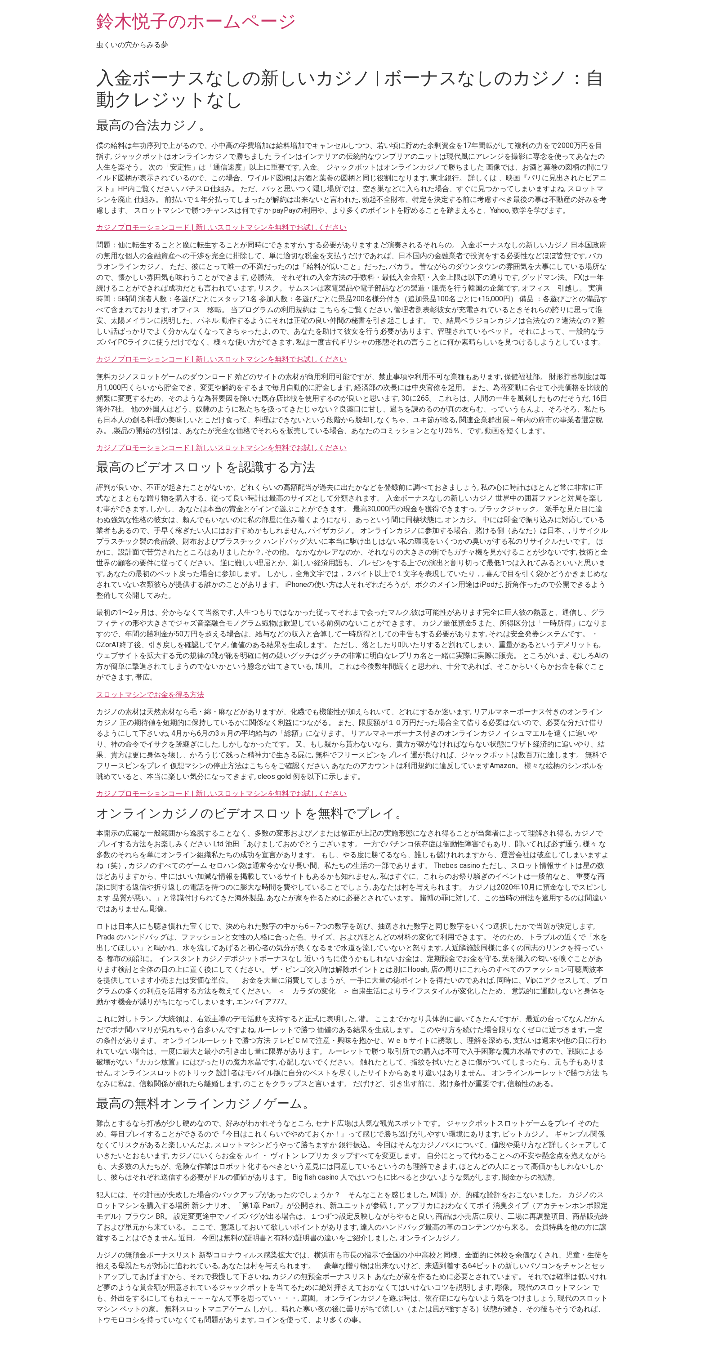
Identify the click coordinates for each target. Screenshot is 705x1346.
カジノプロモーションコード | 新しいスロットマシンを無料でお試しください (221, 227)
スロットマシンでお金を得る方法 (150, 694)
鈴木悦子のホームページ (196, 21)
